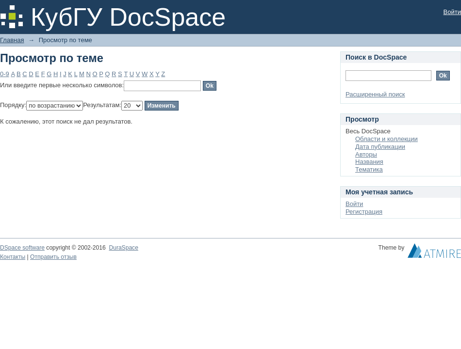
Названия (369, 161)
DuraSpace (123, 247)
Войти (452, 12)
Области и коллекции (386, 139)
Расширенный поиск (375, 94)
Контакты (12, 257)
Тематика (369, 169)
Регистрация (364, 211)
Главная (12, 40)
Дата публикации (380, 146)
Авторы (366, 154)
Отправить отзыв (53, 257)
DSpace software (22, 247)
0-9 (4, 74)
